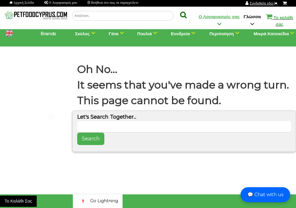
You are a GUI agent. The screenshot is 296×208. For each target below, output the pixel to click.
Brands (48, 33)
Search (91, 138)
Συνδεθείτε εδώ (264, 3)
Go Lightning (97, 201)
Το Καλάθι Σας (18, 201)
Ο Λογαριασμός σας (219, 16)
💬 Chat (265, 194)
